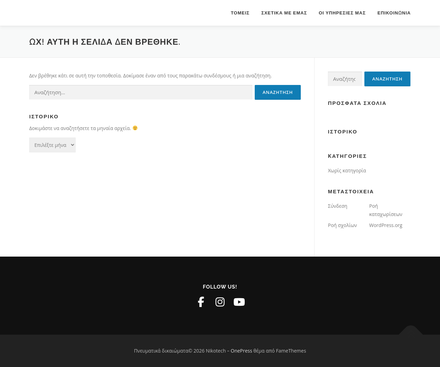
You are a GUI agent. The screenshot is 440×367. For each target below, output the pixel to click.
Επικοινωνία (394, 12)
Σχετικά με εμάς (284, 12)
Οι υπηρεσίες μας (342, 12)
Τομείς (240, 12)
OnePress (241, 350)
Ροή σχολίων (342, 225)
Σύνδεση (337, 206)
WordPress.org (385, 225)
